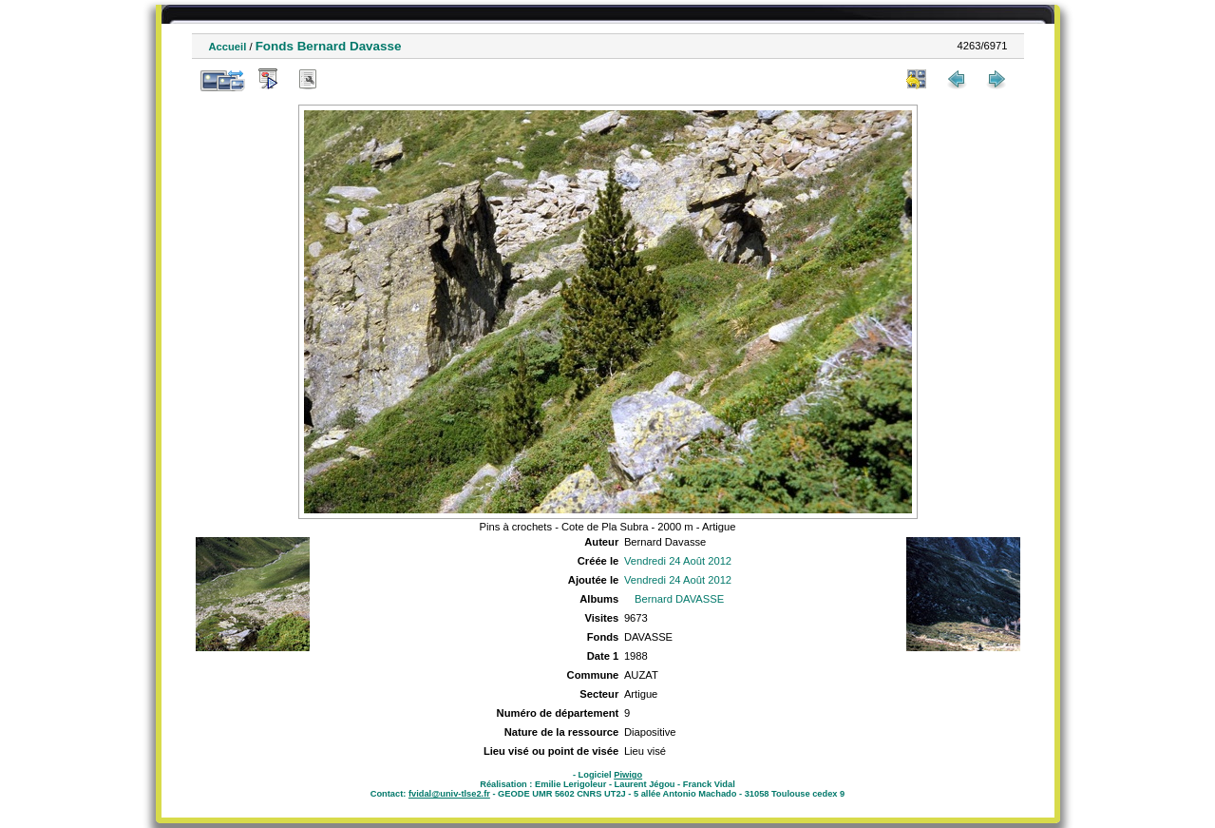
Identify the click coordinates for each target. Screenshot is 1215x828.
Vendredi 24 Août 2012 (677, 561)
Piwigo (628, 775)
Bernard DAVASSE (679, 599)
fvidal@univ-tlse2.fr (449, 794)
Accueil (228, 46)
